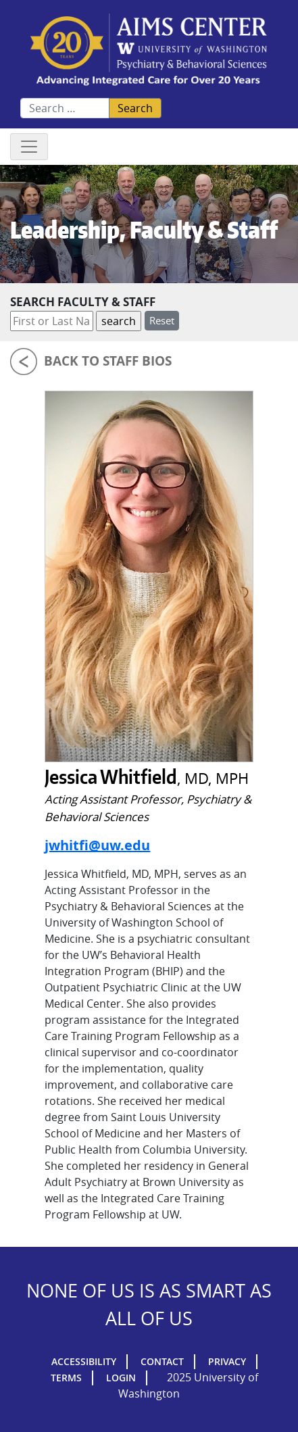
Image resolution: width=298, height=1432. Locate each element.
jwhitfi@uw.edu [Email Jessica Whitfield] (97, 845)
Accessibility (83, 1361)
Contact (162, 1361)
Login (121, 1377)
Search (135, 108)
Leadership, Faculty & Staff (144, 229)
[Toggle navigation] (29, 146)
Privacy (227, 1361)
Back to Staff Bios (108, 360)
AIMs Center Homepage (148, 50)
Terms (66, 1377)
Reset (161, 320)
